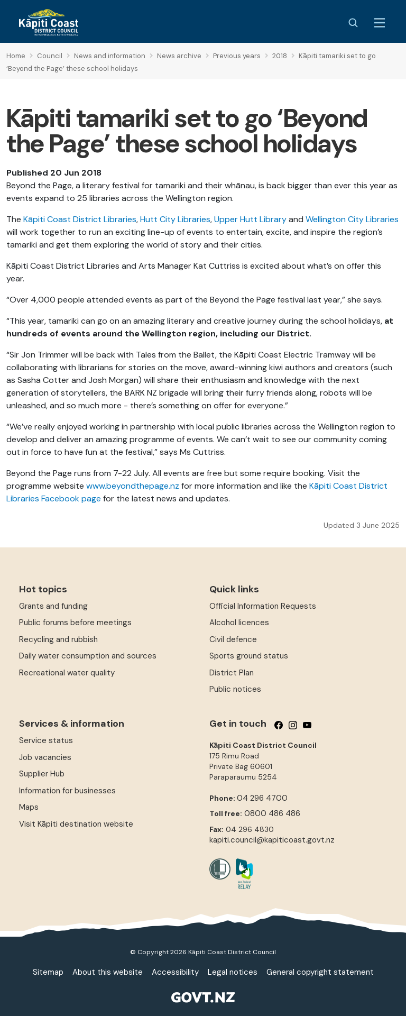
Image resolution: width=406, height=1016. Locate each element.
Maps (29, 807)
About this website (107, 972)
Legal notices (232, 972)
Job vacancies (45, 757)
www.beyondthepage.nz (132, 485)
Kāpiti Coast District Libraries (79, 219)
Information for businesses (67, 790)
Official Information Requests (262, 606)
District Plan (231, 672)
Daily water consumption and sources (87, 656)
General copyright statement (320, 972)
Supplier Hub (41, 773)
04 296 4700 (262, 798)
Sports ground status (248, 656)
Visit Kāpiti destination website (76, 824)
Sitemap (48, 972)
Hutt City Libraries (175, 219)
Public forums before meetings (75, 622)
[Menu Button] (379, 22)
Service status (46, 740)
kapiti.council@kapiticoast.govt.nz (272, 840)
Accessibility (175, 972)
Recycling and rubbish (58, 639)
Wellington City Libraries (352, 219)
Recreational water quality (67, 672)
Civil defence (233, 639)
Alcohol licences (239, 622)
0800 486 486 (272, 813)
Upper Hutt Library (250, 219)
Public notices (235, 689)
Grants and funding (53, 606)
